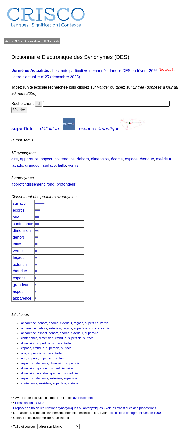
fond (50, 184)
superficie (22, 128)
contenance (64, 159)
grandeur (33, 165)
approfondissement (28, 184)
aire (14, 159)
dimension (100, 159)
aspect (46, 159)
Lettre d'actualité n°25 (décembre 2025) (45, 77)
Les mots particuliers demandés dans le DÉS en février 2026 (113, 71)
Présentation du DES (30, 403)
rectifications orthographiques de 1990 (134, 413)
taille (62, 165)
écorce (117, 159)
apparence (29, 159)
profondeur (66, 184)
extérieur (163, 159)
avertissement (83, 398)
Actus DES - (13, 41)
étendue (147, 159)
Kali (56, 41)
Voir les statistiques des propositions (131, 408)
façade (17, 165)
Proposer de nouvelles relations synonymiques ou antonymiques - (59, 408)
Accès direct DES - (38, 41)
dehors (83, 159)
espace (131, 159)
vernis (73, 165)
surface (49, 165)
